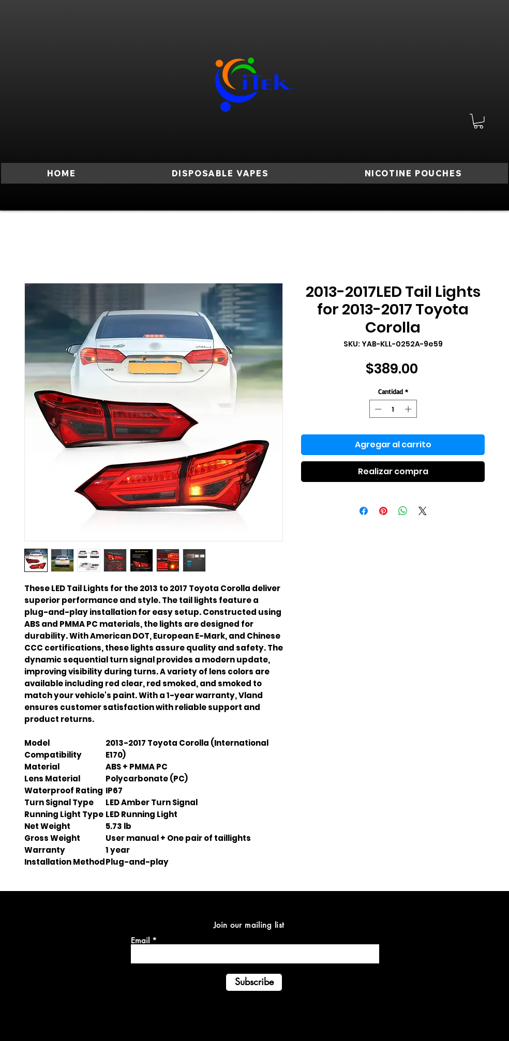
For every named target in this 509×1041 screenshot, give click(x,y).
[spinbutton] (393, 409)
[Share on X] (422, 511)
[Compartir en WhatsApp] (403, 511)
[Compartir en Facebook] (363, 511)
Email (140, 940)
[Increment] (409, 409)
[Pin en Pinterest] (383, 511)
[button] (478, 121)
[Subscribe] (254, 982)
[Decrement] (377, 409)
